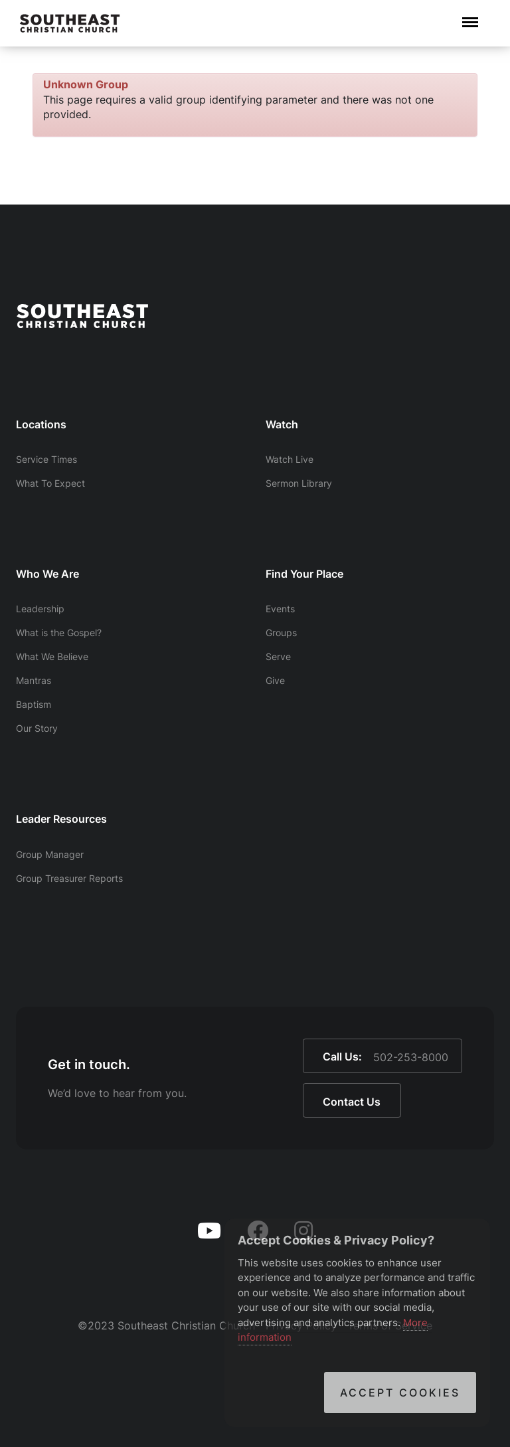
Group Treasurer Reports (69, 878)
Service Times (46, 459)
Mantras (33, 680)
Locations (41, 424)
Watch (282, 424)
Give (275, 680)
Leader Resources (61, 818)
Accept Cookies (400, 1392)
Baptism (33, 704)
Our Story (37, 728)
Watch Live (289, 459)
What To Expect (50, 483)
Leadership (40, 608)
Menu (470, 16)
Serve (278, 656)
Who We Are (47, 573)
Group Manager (50, 854)
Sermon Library (299, 483)
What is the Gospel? (59, 632)
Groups (281, 632)
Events (280, 608)
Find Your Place (304, 573)
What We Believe (52, 656)
